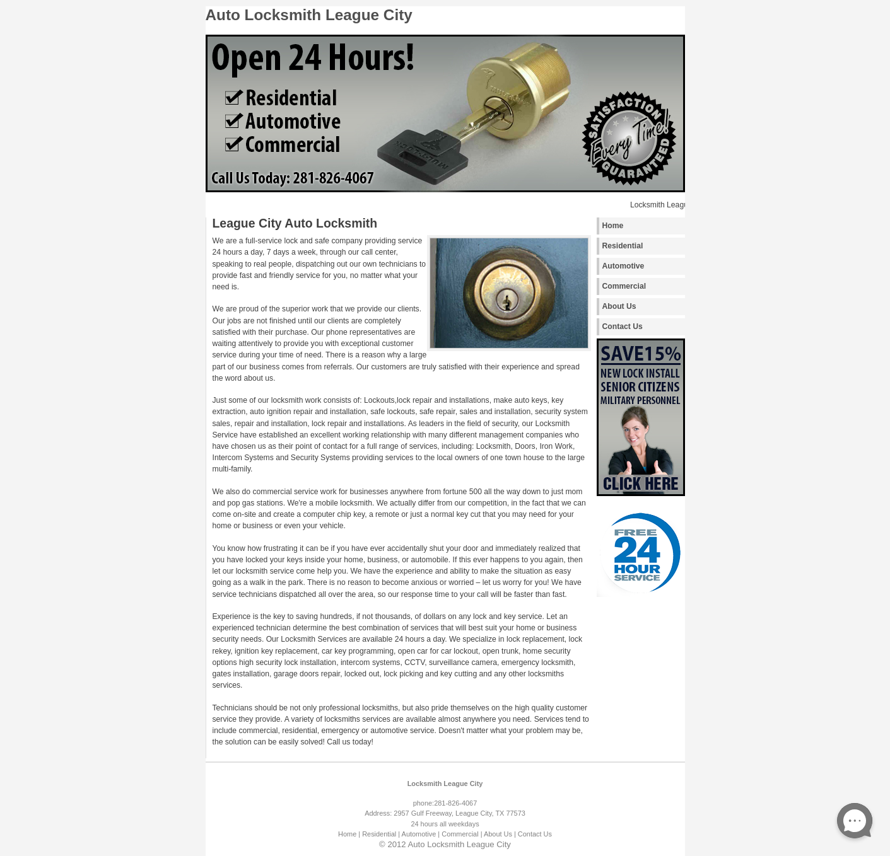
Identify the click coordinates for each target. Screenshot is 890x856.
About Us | (500, 834)
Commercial (624, 286)
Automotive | (421, 834)
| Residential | (379, 834)
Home (613, 225)
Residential (622, 245)
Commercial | (462, 834)
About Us (619, 306)
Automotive (623, 266)
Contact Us (622, 326)
